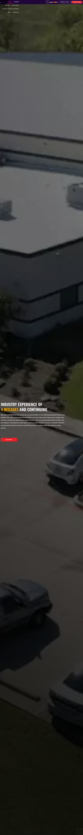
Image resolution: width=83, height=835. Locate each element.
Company (16, 2)
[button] (47, 2)
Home (9, 2)
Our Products (15, 5)
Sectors (7, 5)
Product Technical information (11, 9)
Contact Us (16, 12)
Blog (9, 12)
